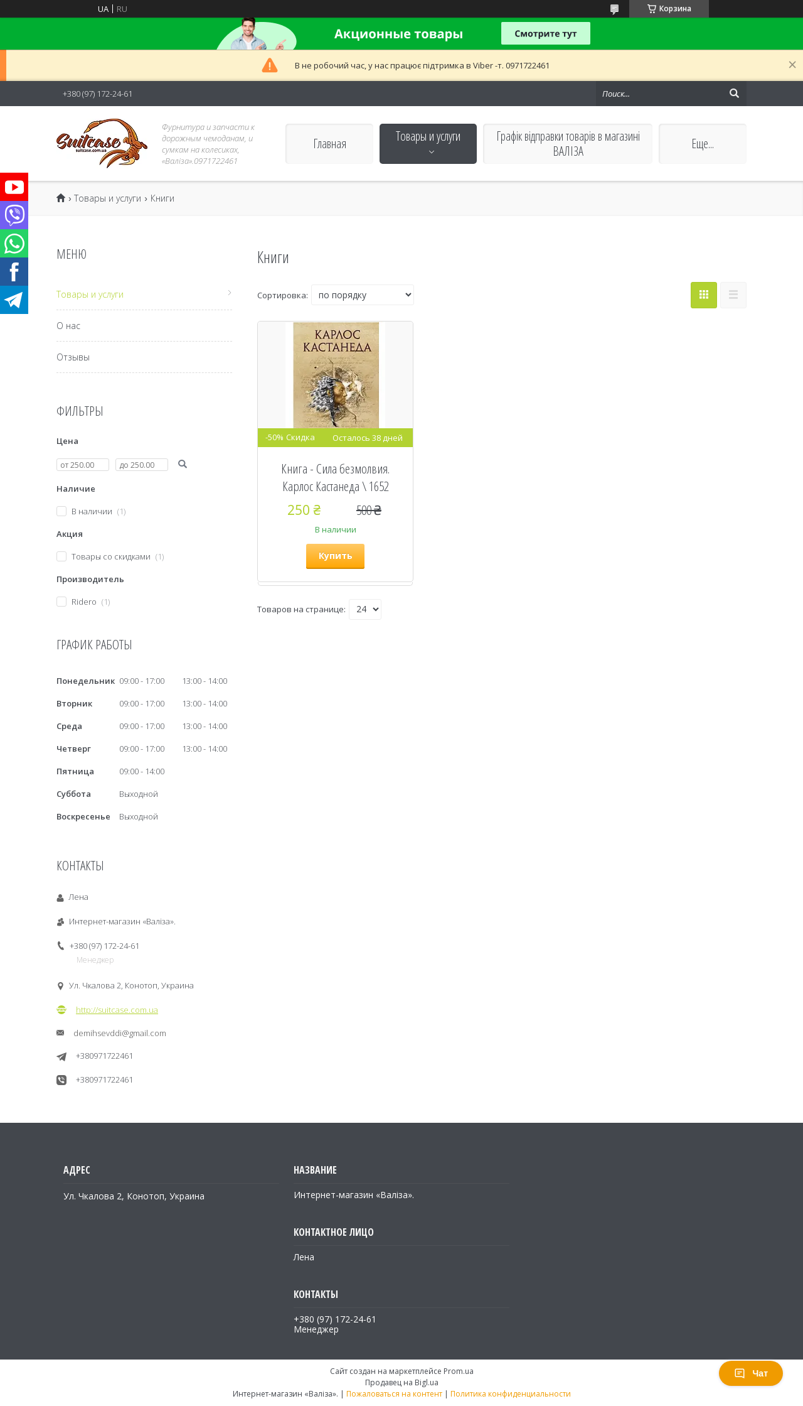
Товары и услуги (428, 135)
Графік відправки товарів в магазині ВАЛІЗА (568, 143)
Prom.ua (459, 1371)
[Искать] (734, 93)
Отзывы (73, 357)
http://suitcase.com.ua (117, 1010)
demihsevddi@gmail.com (119, 1033)
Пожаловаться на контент (394, 1393)
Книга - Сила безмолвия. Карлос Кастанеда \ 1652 (335, 477)
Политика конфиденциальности (510, 1393)
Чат (751, 1373)
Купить (336, 555)
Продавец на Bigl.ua (402, 1382)
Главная (329, 143)
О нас (68, 326)
